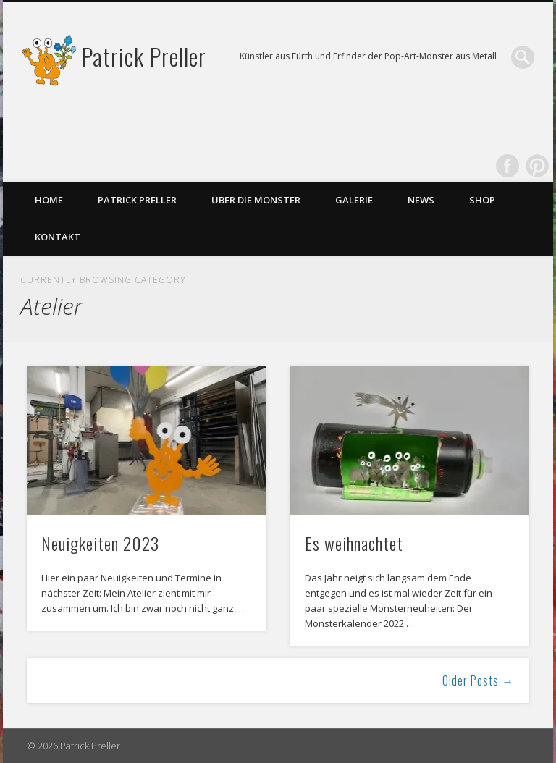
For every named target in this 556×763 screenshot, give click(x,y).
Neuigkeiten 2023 (100, 543)
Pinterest (537, 165)
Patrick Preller (144, 56)
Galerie (354, 199)
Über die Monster (255, 199)
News (421, 199)
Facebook (507, 165)
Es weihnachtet (354, 543)
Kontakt (57, 236)
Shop (482, 199)
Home (49, 199)
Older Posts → (478, 680)
